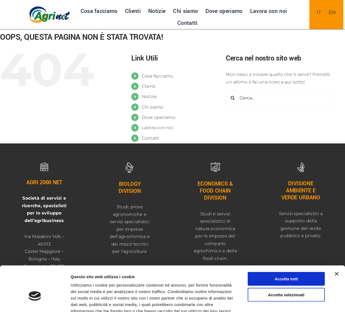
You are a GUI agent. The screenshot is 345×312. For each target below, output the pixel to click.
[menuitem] (319, 12)
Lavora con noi (157, 127)
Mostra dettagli (283, 301)
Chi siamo (152, 107)
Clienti (149, 86)
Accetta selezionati (286, 263)
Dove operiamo (158, 117)
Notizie (149, 96)
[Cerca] (232, 98)
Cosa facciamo (157, 76)
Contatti (150, 138)
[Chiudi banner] (337, 242)
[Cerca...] (281, 98)
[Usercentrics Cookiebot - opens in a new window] (34, 301)
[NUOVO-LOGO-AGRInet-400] (49, 8)
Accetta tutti (286, 247)
